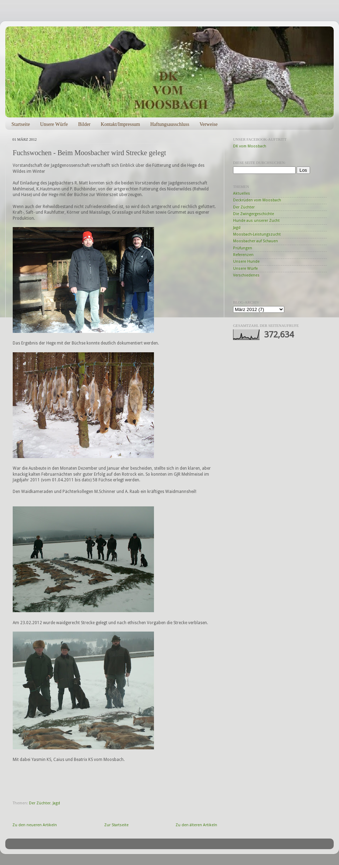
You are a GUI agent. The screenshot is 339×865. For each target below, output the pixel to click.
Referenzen (243, 254)
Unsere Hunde (246, 261)
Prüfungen (242, 248)
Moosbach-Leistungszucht (257, 234)
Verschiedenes (246, 275)
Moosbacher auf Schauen (255, 241)
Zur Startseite (116, 825)
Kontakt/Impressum (120, 124)
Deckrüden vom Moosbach (257, 200)
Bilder (84, 124)
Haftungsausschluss (169, 124)
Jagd (56, 803)
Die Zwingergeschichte (253, 214)
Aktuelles (241, 193)
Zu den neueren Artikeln (34, 825)
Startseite (21, 124)
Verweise (209, 124)
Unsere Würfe (54, 124)
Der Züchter (39, 803)
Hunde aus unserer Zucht (256, 220)
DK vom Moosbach (249, 146)
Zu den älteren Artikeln (196, 825)
